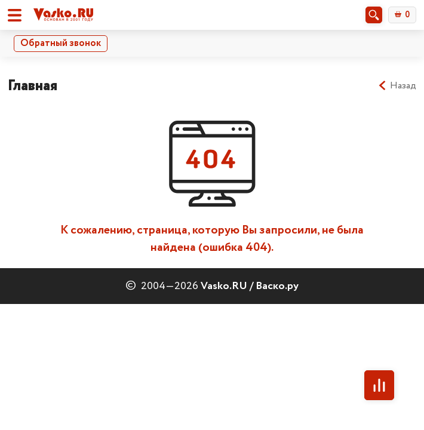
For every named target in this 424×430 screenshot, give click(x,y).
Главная (32, 86)
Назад (396, 86)
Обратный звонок (60, 43)
